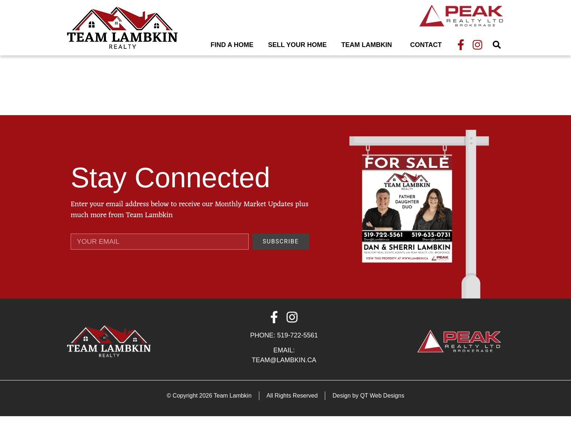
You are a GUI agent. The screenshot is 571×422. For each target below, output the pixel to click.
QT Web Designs (382, 401)
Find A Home (231, 44)
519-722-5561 (297, 341)
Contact (426, 44)
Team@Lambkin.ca (284, 366)
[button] (496, 45)
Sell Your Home (297, 44)
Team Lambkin (368, 44)
